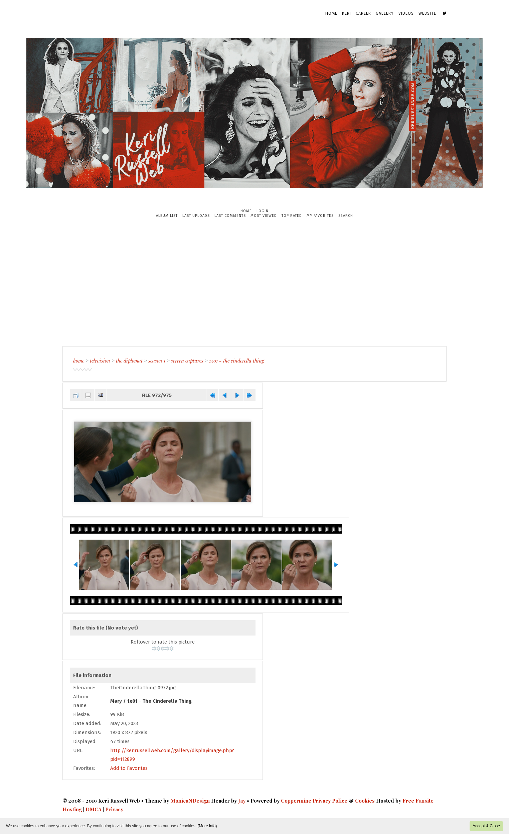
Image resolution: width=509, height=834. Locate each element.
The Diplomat (129, 360)
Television (100, 360)
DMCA (94, 809)
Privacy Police (330, 800)
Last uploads (196, 216)
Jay (241, 800)
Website (427, 13)
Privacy (114, 809)
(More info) (207, 826)
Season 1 (156, 360)
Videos (406, 13)
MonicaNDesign (190, 800)
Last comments (230, 216)
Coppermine (296, 800)
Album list (167, 216)
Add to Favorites (129, 768)
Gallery (385, 13)
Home (331, 13)
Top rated (292, 216)
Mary (116, 701)
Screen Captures (187, 360)
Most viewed (263, 216)
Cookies (365, 800)
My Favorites (320, 216)
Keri (346, 13)
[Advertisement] (254, 282)
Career (363, 13)
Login (263, 211)
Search (345, 216)
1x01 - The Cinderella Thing (236, 360)
